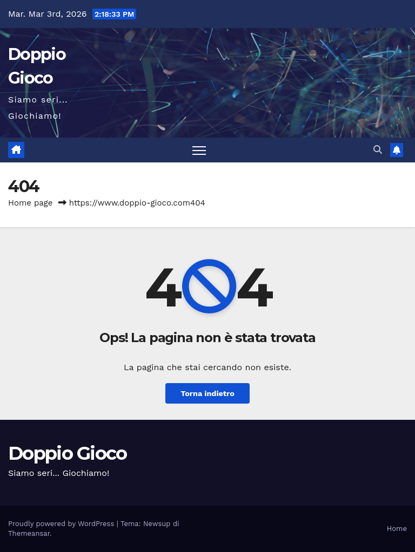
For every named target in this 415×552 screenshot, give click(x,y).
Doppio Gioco (67, 453)
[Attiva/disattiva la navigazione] (199, 150)
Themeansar (29, 533)
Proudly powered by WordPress (62, 524)
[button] (377, 150)
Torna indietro (207, 393)
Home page (30, 203)
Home (397, 528)
